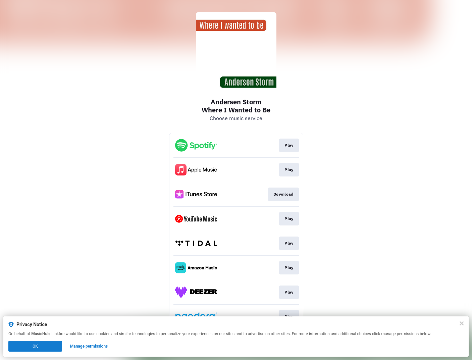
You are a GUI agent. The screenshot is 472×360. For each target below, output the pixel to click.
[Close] (461, 323)
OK (35, 346)
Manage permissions (89, 346)
